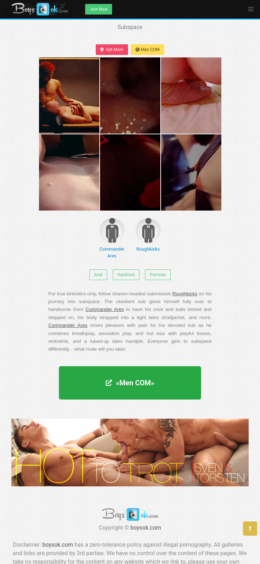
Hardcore (126, 274)
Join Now (98, 9)
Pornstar (158, 274)
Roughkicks (148, 235)
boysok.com (146, 527)
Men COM (147, 49)
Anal (98, 274)
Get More (111, 49)
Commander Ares (112, 238)
